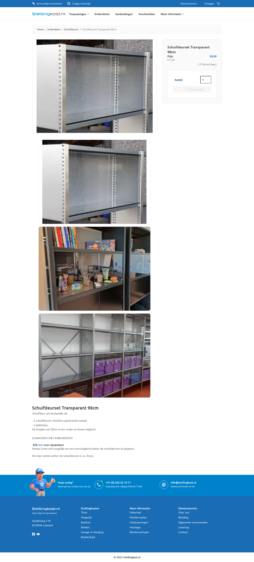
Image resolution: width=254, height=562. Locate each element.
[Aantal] (205, 79)
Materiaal (135, 512)
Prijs (170, 56)
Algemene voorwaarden (193, 522)
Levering (183, 527)
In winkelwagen (192, 89)
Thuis (84, 512)
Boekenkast (88, 537)
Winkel (85, 527)
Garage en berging (92, 532)
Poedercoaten (138, 517)
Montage (135, 527)
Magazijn (86, 517)
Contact (183, 532)
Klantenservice (189, 3)
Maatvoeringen (139, 522)
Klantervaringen (139, 532)
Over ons (183, 512)
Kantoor (86, 522)
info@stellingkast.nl (183, 482)
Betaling (183, 517)
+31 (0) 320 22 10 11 (118, 482)
